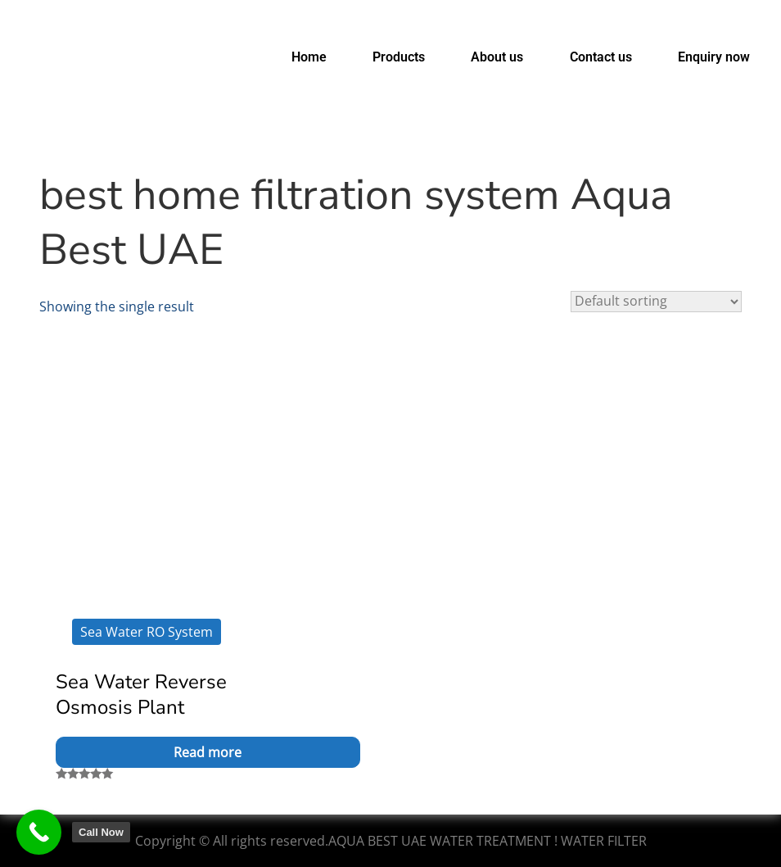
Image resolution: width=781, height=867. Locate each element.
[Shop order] (656, 301)
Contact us (601, 57)
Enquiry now (714, 57)
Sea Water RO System (146, 632)
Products (398, 57)
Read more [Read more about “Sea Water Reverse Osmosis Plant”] (208, 752)
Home (309, 57)
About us (497, 57)
